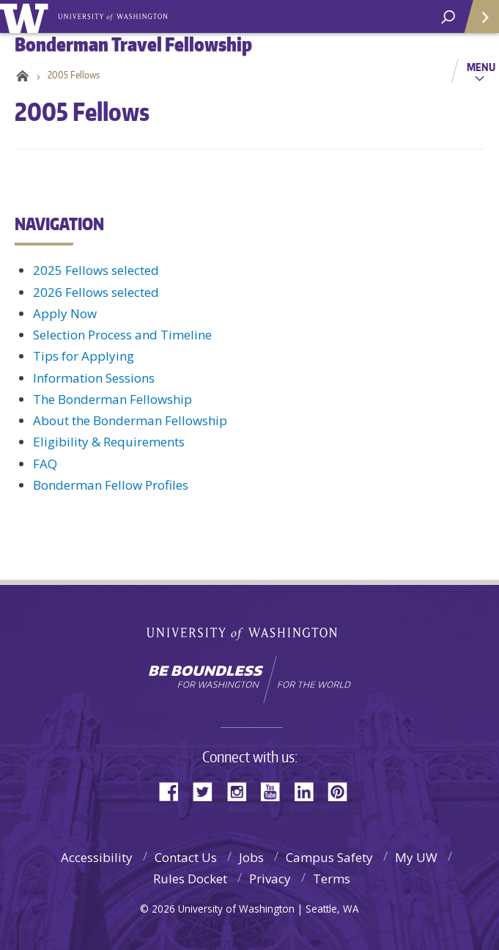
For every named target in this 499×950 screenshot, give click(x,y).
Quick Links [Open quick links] (476, 22)
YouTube (275, 790)
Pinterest (343, 790)
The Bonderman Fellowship (112, 399)
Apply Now (65, 313)
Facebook (174, 790)
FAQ (45, 463)
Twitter (208, 790)
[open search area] (448, 17)
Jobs (251, 857)
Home (20, 75)
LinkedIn (309, 790)
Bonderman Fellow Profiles (110, 484)
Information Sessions (94, 377)
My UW (416, 857)
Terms (331, 878)
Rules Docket (190, 878)
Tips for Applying (83, 355)
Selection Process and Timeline (122, 334)
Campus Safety (329, 857)
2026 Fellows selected (96, 292)
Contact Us (186, 857)
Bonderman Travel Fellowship (114, 15)
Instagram (241, 790)
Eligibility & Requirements (109, 441)
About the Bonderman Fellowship (130, 420)
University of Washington (26, 16)
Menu (481, 66)
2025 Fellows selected (96, 270)
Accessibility (97, 857)
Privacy (270, 878)
